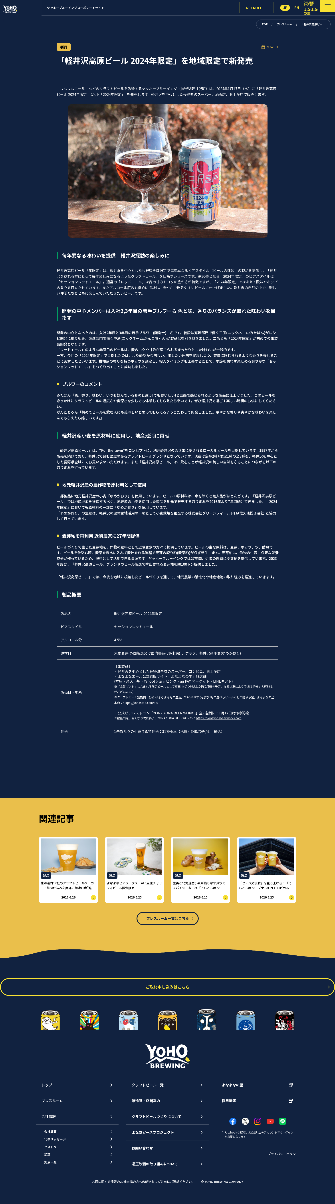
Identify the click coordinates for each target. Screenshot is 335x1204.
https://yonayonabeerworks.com (218, 718)
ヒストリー (56, 1157)
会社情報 (49, 1121)
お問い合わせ (142, 1152)
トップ (47, 1089)
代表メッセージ (59, 1147)
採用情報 (229, 1105)
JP (285, 7)
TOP (265, 24)
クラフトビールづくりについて (156, 1121)
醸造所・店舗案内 (146, 1105)
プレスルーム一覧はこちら (167, 919)
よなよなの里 (232, 1089)
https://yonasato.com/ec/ (140, 703)
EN (296, 7)
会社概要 (54, 1137)
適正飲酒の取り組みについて (155, 1168)
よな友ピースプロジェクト (153, 1137)
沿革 (50, 1167)
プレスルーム (284, 24)
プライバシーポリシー (283, 1158)
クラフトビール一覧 (148, 1089)
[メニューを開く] (321, 8)
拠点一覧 (54, 1178)
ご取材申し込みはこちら (168, 992)
